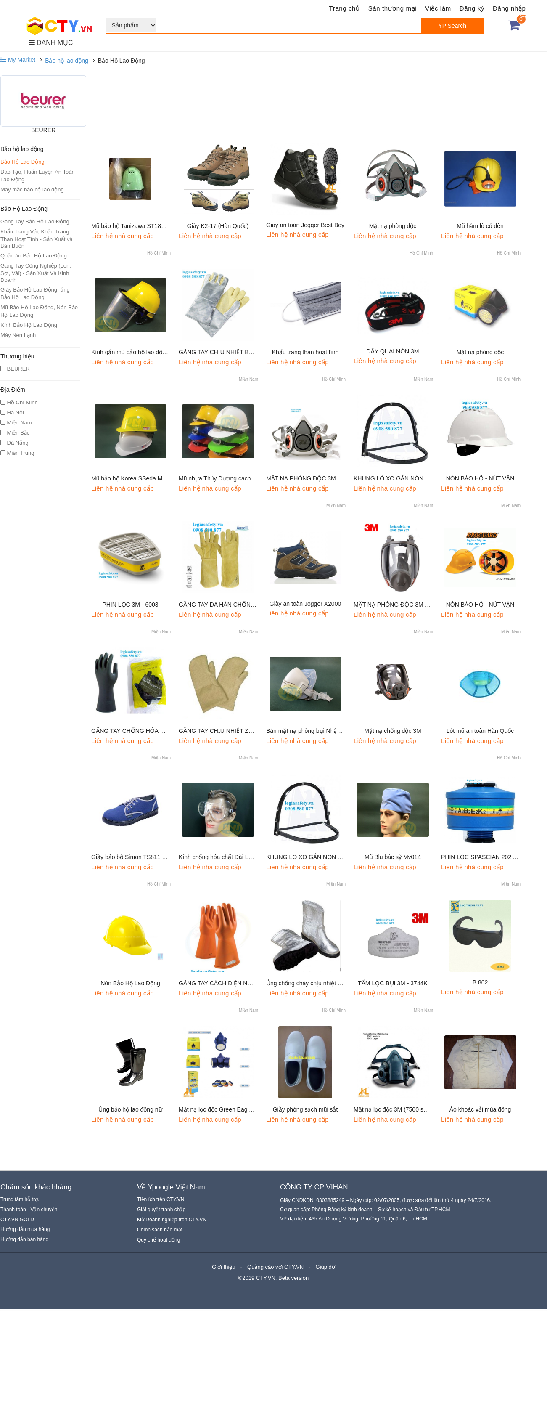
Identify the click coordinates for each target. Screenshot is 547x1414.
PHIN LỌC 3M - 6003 (130, 604)
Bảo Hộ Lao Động (22, 162)
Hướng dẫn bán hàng (24, 1239)
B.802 (480, 982)
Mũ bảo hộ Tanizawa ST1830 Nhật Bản (142, 226)
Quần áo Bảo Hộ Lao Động (33, 255)
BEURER (43, 130)
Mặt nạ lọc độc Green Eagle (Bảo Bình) (230, 1109)
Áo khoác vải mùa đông (480, 1109)
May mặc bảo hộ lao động (32, 189)
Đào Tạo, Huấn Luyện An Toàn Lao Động (37, 176)
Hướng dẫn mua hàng (25, 1229)
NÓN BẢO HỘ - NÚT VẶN (480, 478)
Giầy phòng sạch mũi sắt (305, 1109)
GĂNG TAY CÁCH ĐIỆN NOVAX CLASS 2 (234, 983)
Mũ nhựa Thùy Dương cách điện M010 (229, 478)
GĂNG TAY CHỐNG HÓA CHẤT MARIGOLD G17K (158, 730)
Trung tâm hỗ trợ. (19, 1199)
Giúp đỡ (325, 1267)
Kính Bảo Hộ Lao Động (28, 325)
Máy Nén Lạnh (18, 335)
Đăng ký (472, 8)
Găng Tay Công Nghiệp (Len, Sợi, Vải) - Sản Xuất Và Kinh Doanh (35, 273)
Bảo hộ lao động (66, 60)
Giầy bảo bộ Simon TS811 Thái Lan (138, 857)
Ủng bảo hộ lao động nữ (130, 1109)
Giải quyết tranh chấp (161, 1209)
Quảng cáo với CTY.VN (275, 1267)
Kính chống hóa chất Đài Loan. (219, 857)
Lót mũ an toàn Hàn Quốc (480, 730)
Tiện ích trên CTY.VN (160, 1199)
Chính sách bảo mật (159, 1230)
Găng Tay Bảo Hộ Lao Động (34, 221)
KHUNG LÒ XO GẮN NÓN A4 (305, 857)
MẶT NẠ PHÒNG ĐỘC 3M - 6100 (310, 478)
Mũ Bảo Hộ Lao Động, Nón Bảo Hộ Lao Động (39, 311)
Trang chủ (344, 8)
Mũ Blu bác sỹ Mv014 (393, 857)
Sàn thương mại (392, 8)
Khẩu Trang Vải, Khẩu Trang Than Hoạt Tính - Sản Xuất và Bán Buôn (36, 238)
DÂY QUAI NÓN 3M (393, 351)
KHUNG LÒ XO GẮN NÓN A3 (393, 478)
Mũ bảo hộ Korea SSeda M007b (133, 478)
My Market (17, 59)
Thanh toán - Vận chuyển (28, 1209)
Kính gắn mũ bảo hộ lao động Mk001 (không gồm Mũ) (162, 352)
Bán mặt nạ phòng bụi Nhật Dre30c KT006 (322, 730)
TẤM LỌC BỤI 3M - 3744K (392, 983)
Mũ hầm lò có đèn (480, 226)
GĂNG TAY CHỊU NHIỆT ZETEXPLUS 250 (235, 730)
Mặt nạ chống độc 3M (392, 730)
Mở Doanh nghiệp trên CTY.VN (171, 1220)
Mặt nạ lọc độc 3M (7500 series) (396, 1109)
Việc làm (438, 8)
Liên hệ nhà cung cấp (122, 235)
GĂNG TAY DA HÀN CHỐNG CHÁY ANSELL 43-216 (248, 604)
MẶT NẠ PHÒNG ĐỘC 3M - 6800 (397, 604)
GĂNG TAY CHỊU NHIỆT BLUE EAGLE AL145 (239, 352)
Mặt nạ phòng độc (393, 226)
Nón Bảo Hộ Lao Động (130, 983)
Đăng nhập (509, 8)
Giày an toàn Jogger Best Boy (305, 225)
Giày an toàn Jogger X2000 (305, 603)
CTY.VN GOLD (17, 1220)
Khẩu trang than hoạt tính (305, 352)
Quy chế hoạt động (158, 1240)
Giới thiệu (223, 1267)
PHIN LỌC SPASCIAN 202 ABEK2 (486, 857)
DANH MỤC (51, 42)
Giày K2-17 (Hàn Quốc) (218, 226)
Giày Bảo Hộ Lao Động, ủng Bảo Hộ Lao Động (35, 293)
